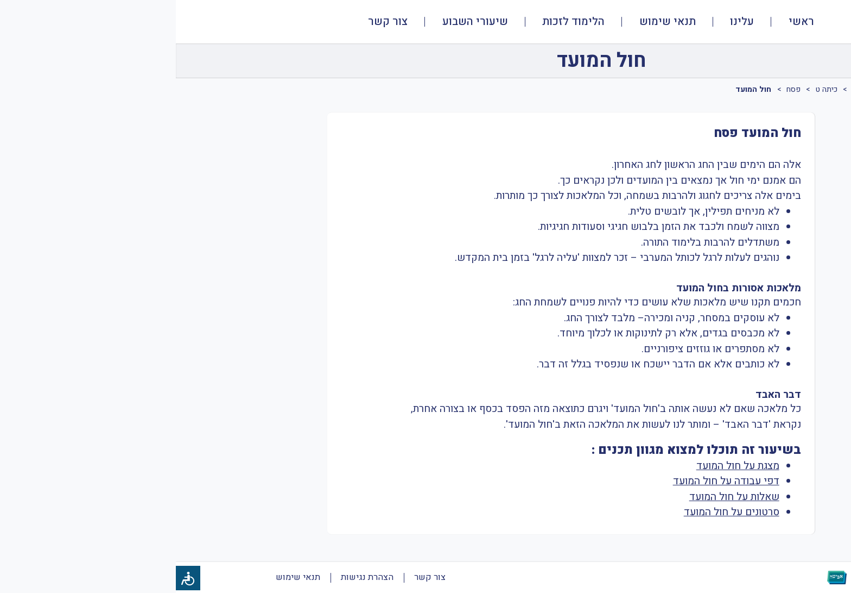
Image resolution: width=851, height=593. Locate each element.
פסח (618, 89)
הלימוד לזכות (397, 22)
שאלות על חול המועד (558, 496)
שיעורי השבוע (299, 22)
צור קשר (212, 22)
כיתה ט (651, 89)
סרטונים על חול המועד (556, 512)
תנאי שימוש (491, 22)
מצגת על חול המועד (562, 465)
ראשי (625, 22)
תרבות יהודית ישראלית (712, 89)
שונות (773, 89)
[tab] (820, 105)
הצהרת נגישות (191, 577)
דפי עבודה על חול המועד (550, 481)
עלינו (566, 22)
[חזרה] (811, 61)
